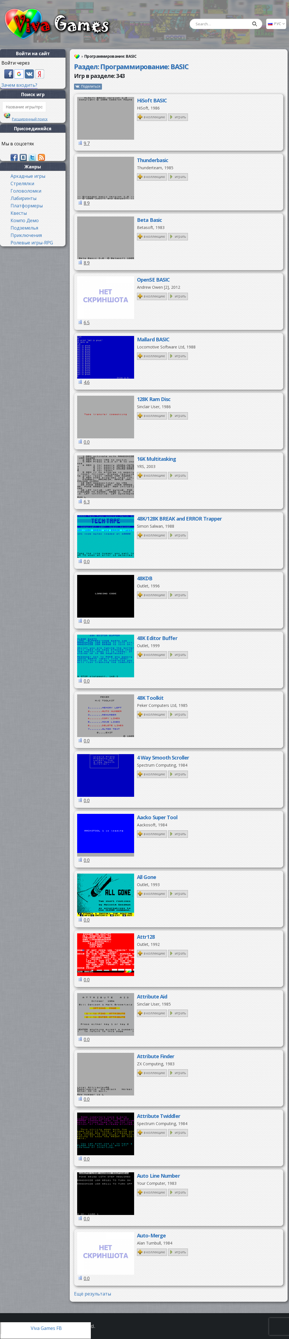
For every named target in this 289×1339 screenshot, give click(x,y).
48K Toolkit (150, 697)
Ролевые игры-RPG (32, 243)
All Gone (146, 877)
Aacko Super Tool (157, 817)
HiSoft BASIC (152, 100)
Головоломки (26, 191)
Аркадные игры (28, 176)
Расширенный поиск (30, 119)
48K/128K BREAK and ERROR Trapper (179, 518)
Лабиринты (23, 198)
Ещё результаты (92, 1294)
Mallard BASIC (153, 339)
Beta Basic (149, 219)
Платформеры (27, 206)
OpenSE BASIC (153, 279)
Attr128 (146, 936)
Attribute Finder (156, 1056)
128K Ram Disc (153, 399)
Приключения (26, 235)
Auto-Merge (151, 1235)
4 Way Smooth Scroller (163, 757)
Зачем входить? (19, 85)
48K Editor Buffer (157, 638)
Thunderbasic (152, 160)
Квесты (19, 213)
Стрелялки (22, 183)
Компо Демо (25, 220)
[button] (9, 73)
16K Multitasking (156, 458)
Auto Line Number (158, 1175)
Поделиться (90, 86)
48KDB (145, 578)
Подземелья (24, 228)
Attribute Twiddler (158, 1116)
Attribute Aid (152, 996)
